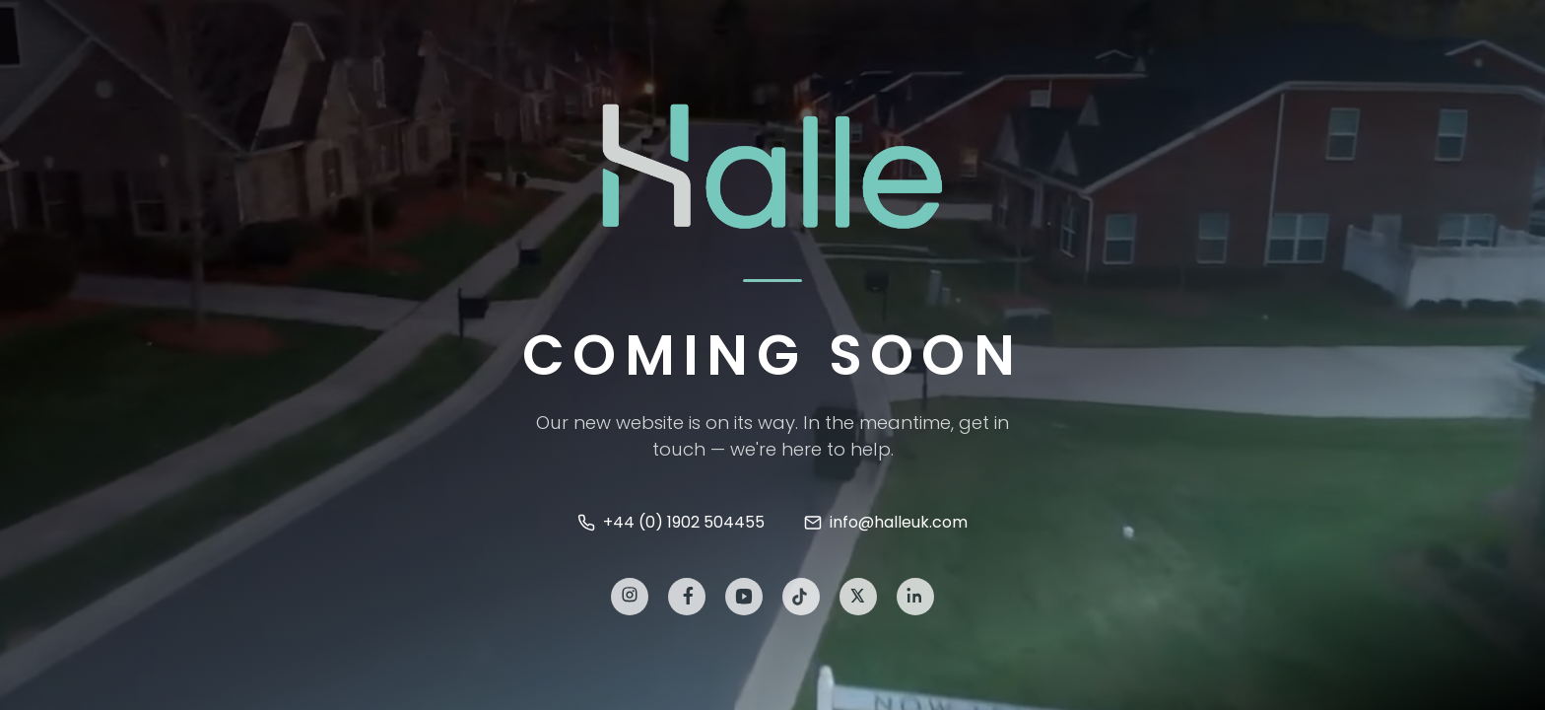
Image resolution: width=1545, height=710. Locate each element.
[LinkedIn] (915, 598)
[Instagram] (629, 598)
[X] (858, 598)
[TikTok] (801, 598)
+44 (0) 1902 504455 (671, 522)
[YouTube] (744, 598)
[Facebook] (686, 598)
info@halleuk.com (886, 522)
